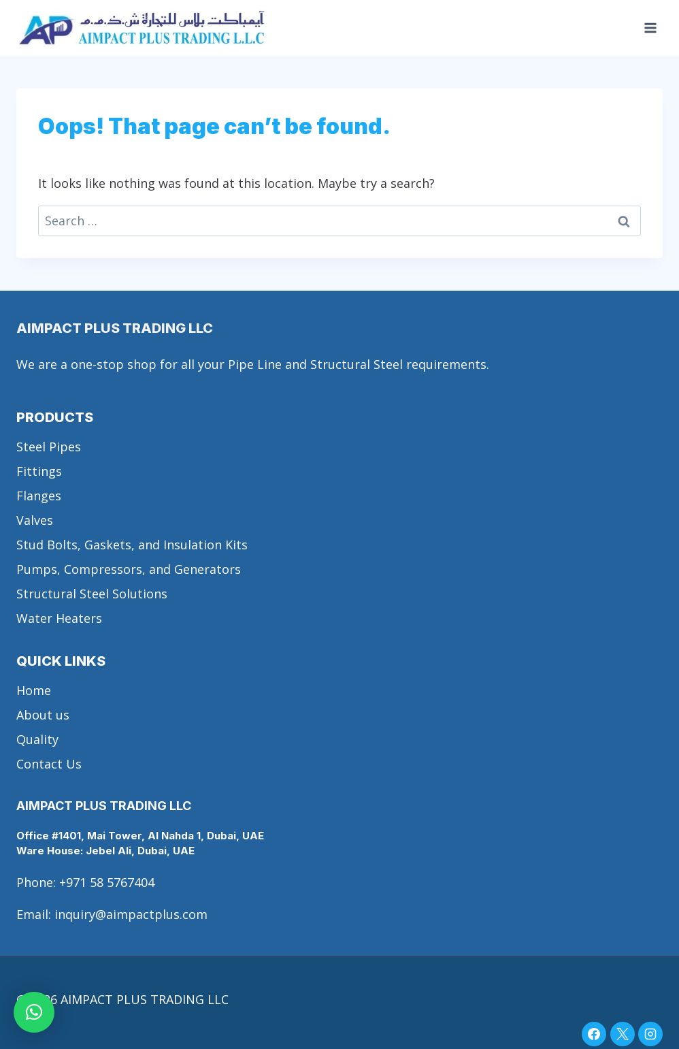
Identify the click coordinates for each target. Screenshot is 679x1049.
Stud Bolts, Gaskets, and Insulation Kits (132, 544)
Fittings (39, 471)
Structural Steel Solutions (91, 593)
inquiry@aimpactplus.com (131, 914)
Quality (37, 739)
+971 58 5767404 (106, 882)
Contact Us (49, 764)
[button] (34, 1012)
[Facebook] (594, 1034)
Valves (34, 520)
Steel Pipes (48, 446)
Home (33, 690)
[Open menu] (650, 28)
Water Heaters (59, 618)
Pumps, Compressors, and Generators (128, 569)
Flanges (38, 495)
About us (42, 715)
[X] (622, 1034)
